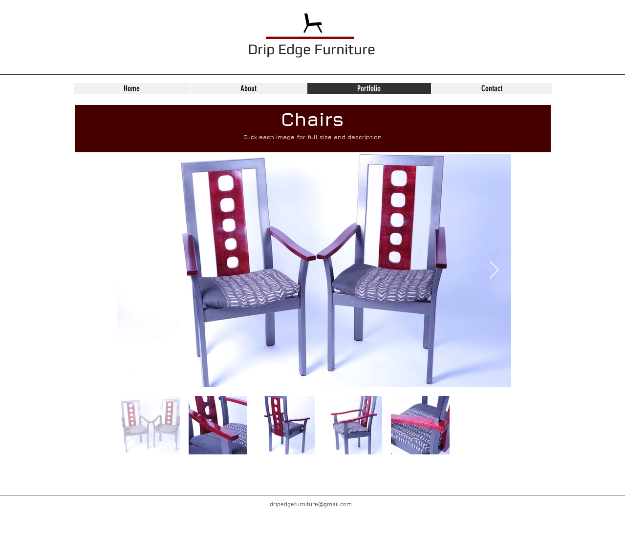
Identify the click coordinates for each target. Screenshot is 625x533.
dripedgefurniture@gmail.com (311, 505)
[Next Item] (494, 270)
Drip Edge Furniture (311, 49)
